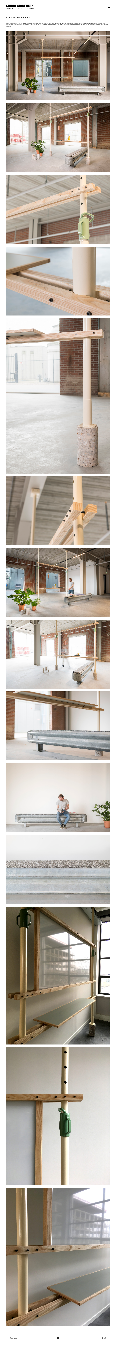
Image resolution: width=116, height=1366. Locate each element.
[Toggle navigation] (109, 7)
